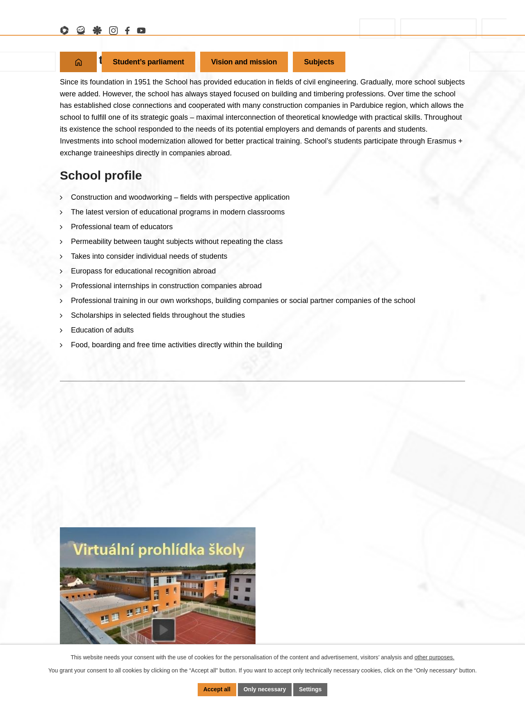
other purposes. (434, 657)
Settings (310, 689)
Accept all (217, 689)
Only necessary (265, 689)
